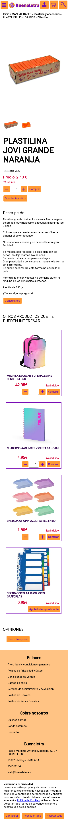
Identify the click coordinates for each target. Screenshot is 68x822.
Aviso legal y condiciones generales (29, 664)
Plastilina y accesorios (47, 14)
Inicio (6, 14)
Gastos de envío (17, 682)
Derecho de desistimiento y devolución (31, 689)
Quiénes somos (17, 720)
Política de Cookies (28, 800)
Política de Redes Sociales (23, 701)
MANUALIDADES (22, 14)
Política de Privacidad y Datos (25, 670)
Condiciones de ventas (21, 676)
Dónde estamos (17, 726)
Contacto (13, 732)
